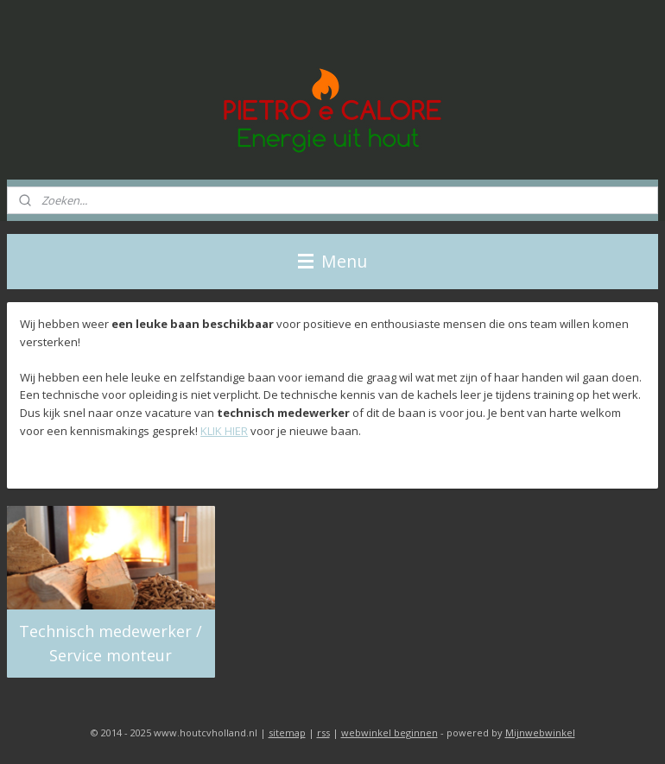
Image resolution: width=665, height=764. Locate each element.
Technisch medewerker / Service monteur (110, 643)
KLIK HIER (224, 431)
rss (323, 732)
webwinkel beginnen (389, 732)
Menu (332, 261)
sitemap (287, 732)
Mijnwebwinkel (540, 732)
